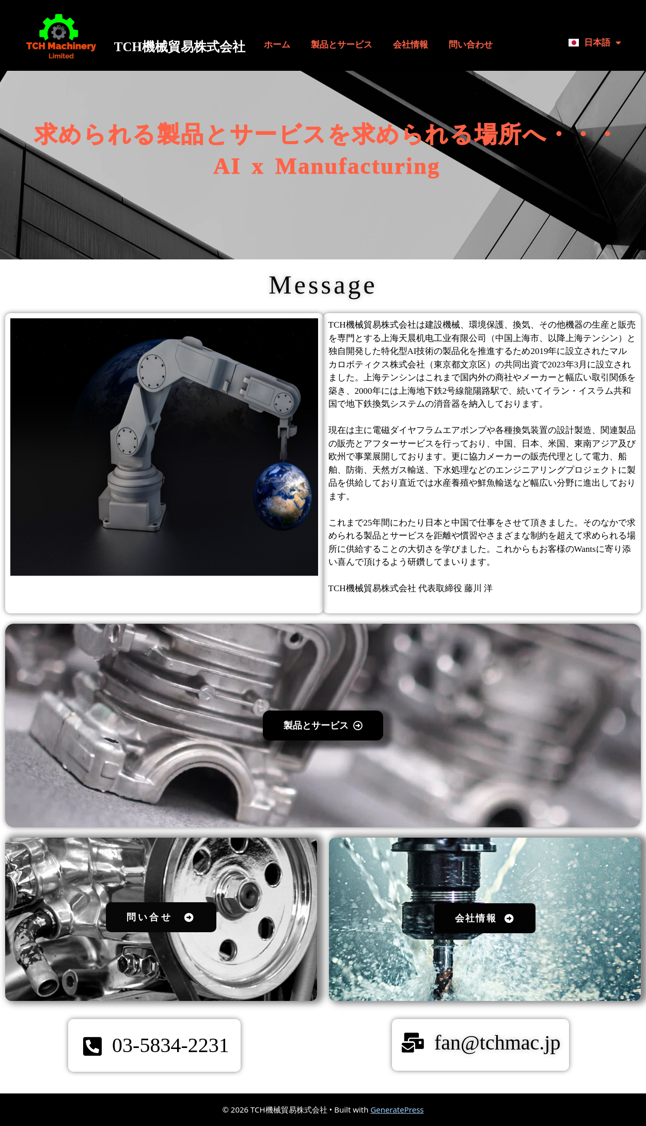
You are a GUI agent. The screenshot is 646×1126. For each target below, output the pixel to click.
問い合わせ (471, 45)
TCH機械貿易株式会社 (179, 47)
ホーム (277, 45)
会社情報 (410, 45)
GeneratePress (396, 1109)
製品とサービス (341, 45)
